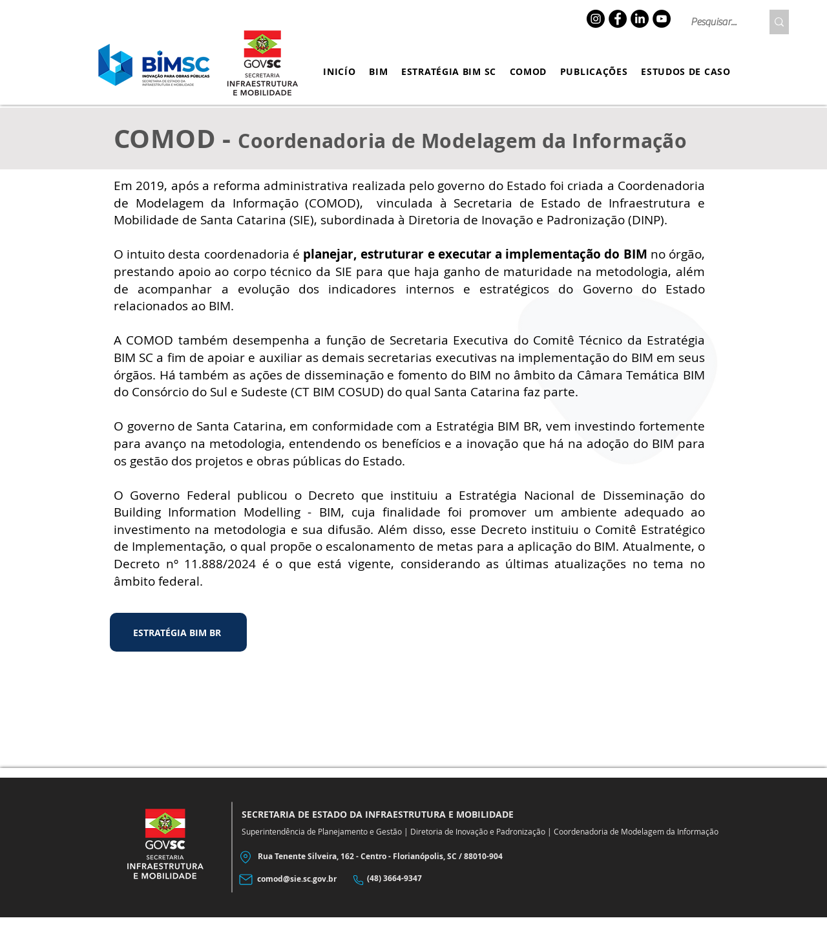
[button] (378, 71)
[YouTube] (662, 19)
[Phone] (358, 880)
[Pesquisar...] (716, 22)
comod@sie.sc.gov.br (297, 878)
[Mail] (245, 879)
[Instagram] (596, 19)
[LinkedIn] (640, 19)
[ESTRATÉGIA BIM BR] (178, 632)
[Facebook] (618, 19)
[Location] (245, 857)
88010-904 (483, 856)
